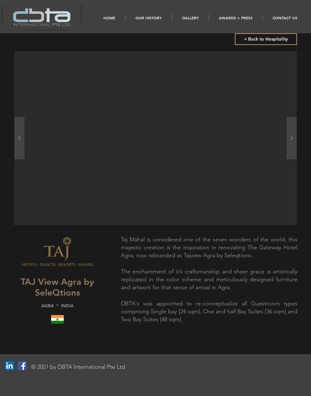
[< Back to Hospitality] (266, 39)
